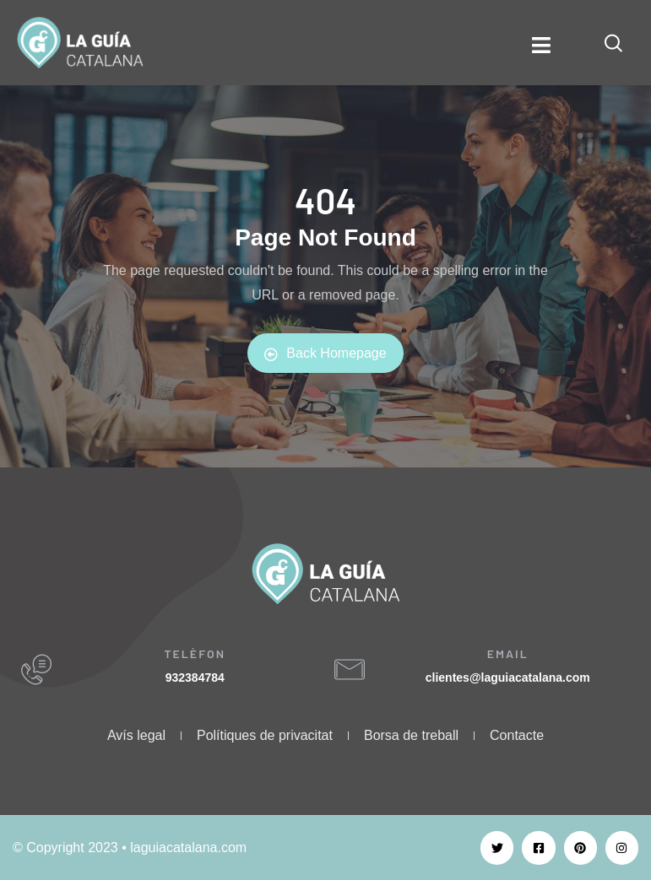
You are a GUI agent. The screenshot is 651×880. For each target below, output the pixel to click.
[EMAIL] (349, 670)
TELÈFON (194, 653)
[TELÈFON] (36, 670)
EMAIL (508, 653)
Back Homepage (325, 353)
